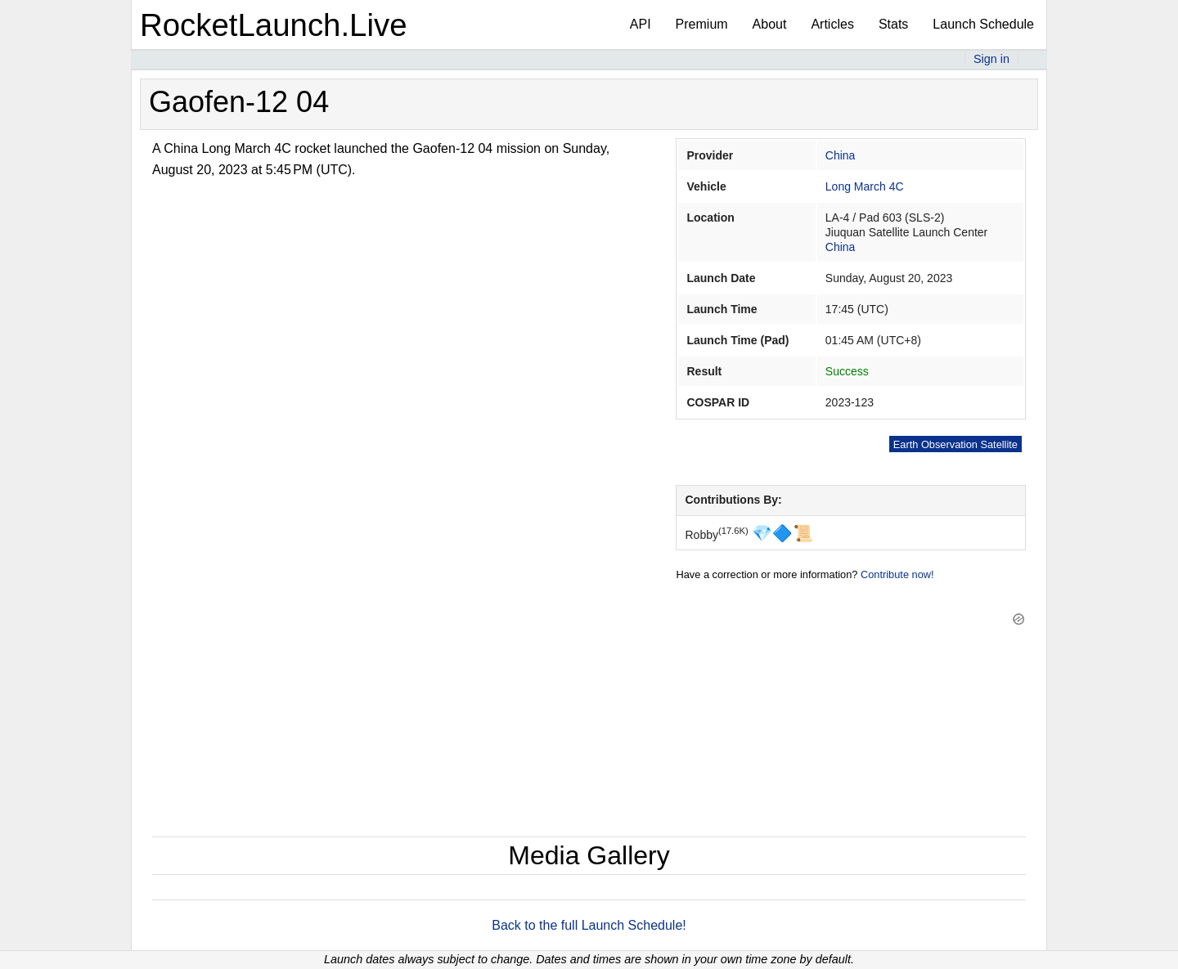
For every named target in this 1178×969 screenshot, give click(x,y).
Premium (702, 24)
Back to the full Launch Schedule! (589, 925)
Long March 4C (864, 186)
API (640, 24)
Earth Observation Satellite (955, 444)
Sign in (991, 58)
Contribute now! (897, 574)
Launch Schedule (983, 24)
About (770, 24)
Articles (832, 24)
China (840, 155)
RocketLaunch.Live (273, 25)
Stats (893, 24)
